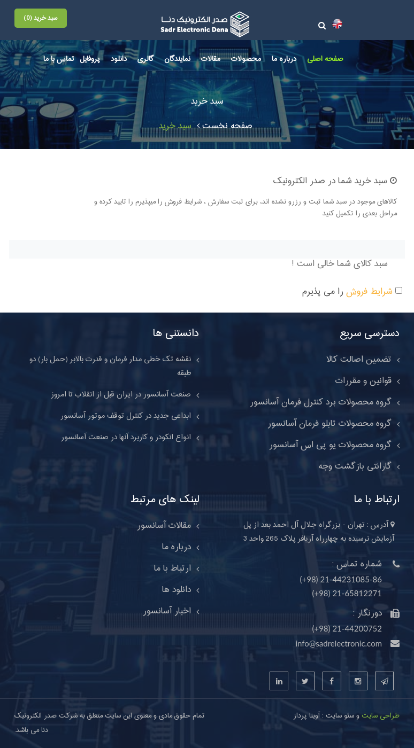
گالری (145, 59)
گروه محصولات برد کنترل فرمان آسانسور (321, 402)
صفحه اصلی (325, 59)
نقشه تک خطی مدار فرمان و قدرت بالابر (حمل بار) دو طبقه (110, 366)
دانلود (119, 59)
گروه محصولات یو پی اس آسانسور (330, 445)
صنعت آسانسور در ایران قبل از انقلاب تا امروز (121, 395)
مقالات (210, 59)
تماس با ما (58, 59)
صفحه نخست (224, 126)
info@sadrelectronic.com (338, 643)
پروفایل (90, 59)
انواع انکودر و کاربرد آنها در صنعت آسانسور (126, 438)
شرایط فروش (369, 292)
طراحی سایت (379, 716)
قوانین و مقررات (363, 381)
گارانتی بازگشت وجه (355, 466)
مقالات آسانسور (164, 526)
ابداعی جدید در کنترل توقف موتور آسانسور (125, 416)
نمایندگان (177, 59)
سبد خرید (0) (41, 18)
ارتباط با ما (172, 568)
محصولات (246, 59)
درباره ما (284, 59)
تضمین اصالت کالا (359, 360)
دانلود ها (176, 590)
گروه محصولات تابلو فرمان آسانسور (329, 424)
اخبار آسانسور (167, 611)
